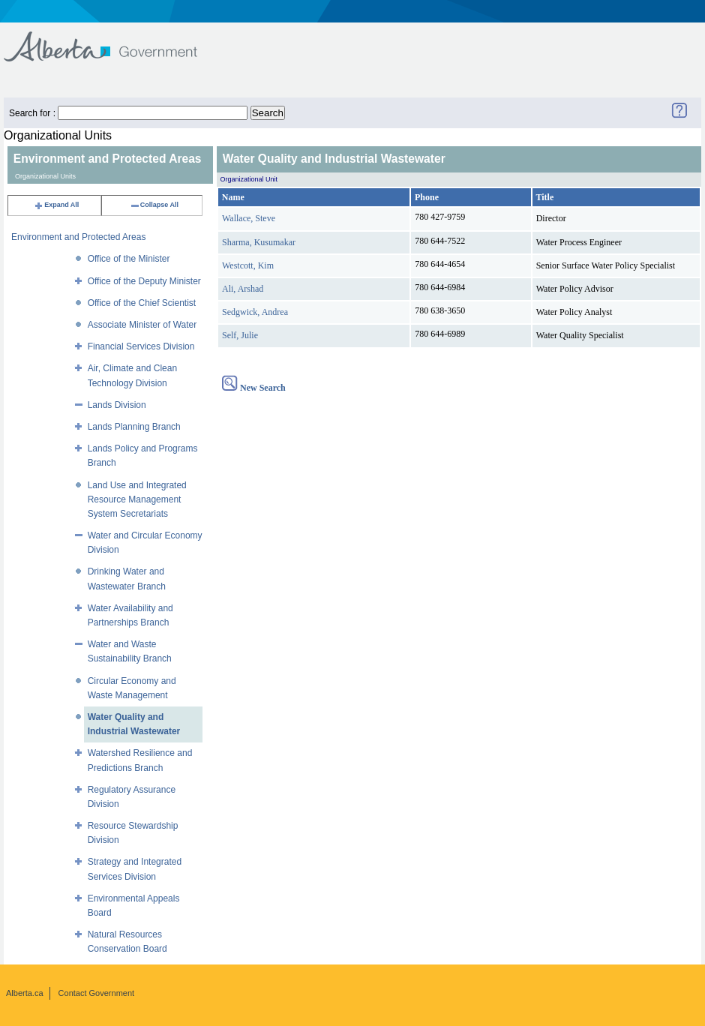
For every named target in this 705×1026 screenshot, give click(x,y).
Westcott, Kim (248, 265)
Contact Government (96, 993)
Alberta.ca (25, 993)
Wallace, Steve (248, 218)
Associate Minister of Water (142, 325)
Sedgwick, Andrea (255, 312)
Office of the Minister (129, 259)
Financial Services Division (141, 346)
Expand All (56, 204)
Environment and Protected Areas (78, 237)
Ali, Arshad (242, 289)
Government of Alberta (113, 39)
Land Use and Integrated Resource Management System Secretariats (137, 499)
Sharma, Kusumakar (259, 242)
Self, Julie (240, 335)
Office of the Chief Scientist (142, 303)
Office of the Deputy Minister (144, 281)
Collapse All (154, 204)
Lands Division (117, 405)
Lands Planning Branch (134, 427)
